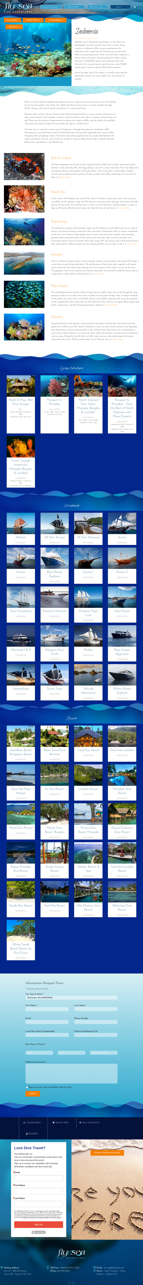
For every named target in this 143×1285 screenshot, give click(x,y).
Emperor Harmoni (55, 611)
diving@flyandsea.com (114, 1257)
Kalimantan (59, 221)
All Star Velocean (88, 537)
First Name (19, 1174)
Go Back (12, 20)
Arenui (20, 572)
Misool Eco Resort (21, 827)
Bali (21, 409)
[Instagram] (73, 1272)
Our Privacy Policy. (55, 1206)
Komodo (56, 254)
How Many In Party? (35, 1044)
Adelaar (21, 537)
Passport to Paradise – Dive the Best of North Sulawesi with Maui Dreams (122, 408)
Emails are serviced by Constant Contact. (35, 1206)
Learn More (65, 177)
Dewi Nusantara (21, 611)
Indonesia (54, 409)
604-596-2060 (63, 1260)
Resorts (14, 27)
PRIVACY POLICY (62, 1278)
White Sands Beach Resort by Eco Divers (21, 948)
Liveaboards (55, 20)
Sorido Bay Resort (21, 905)
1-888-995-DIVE (66, 1257)
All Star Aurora (54, 537)
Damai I (88, 572)
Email (17, 1161)
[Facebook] (69, 1272)
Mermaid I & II (21, 650)
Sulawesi (57, 317)
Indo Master (122, 611)
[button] (135, 7)
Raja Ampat (59, 285)
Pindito (88, 650)
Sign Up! (39, 1213)
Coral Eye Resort (88, 750)
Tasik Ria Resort (54, 905)
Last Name (19, 1187)
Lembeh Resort (88, 789)
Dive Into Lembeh (122, 750)
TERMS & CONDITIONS (78, 1278)
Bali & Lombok (61, 158)
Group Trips (33, 20)
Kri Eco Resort (54, 789)
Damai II (122, 572)
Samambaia (21, 688)
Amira (122, 537)
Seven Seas (54, 688)
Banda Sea (58, 192)
